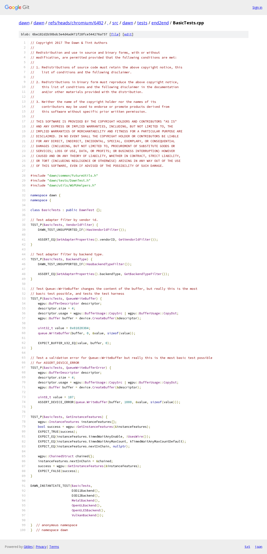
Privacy (41, 546)
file (115, 34)
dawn (24, 23)
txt (247, 546)
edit (128, 34)
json (258, 546)
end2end (160, 23)
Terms (54, 546)
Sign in (257, 7)
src (115, 23)
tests (142, 23)
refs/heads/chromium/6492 (75, 23)
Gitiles (28, 546)
